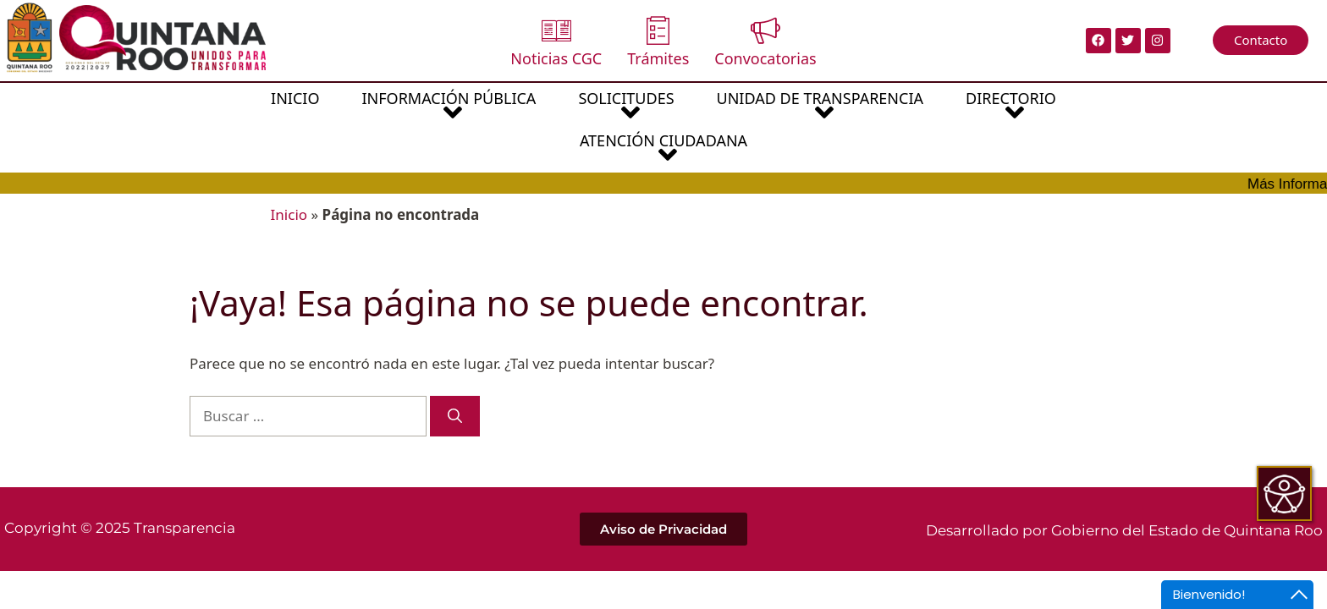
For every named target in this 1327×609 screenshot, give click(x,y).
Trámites (658, 42)
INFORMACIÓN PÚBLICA (343, 108)
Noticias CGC (556, 42)
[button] (343, 106)
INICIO (190, 98)
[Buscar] (455, 374)
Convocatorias (765, 42)
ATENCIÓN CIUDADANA (1077, 108)
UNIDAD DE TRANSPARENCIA (714, 108)
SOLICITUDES (521, 108)
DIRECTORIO (906, 108)
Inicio (289, 172)
